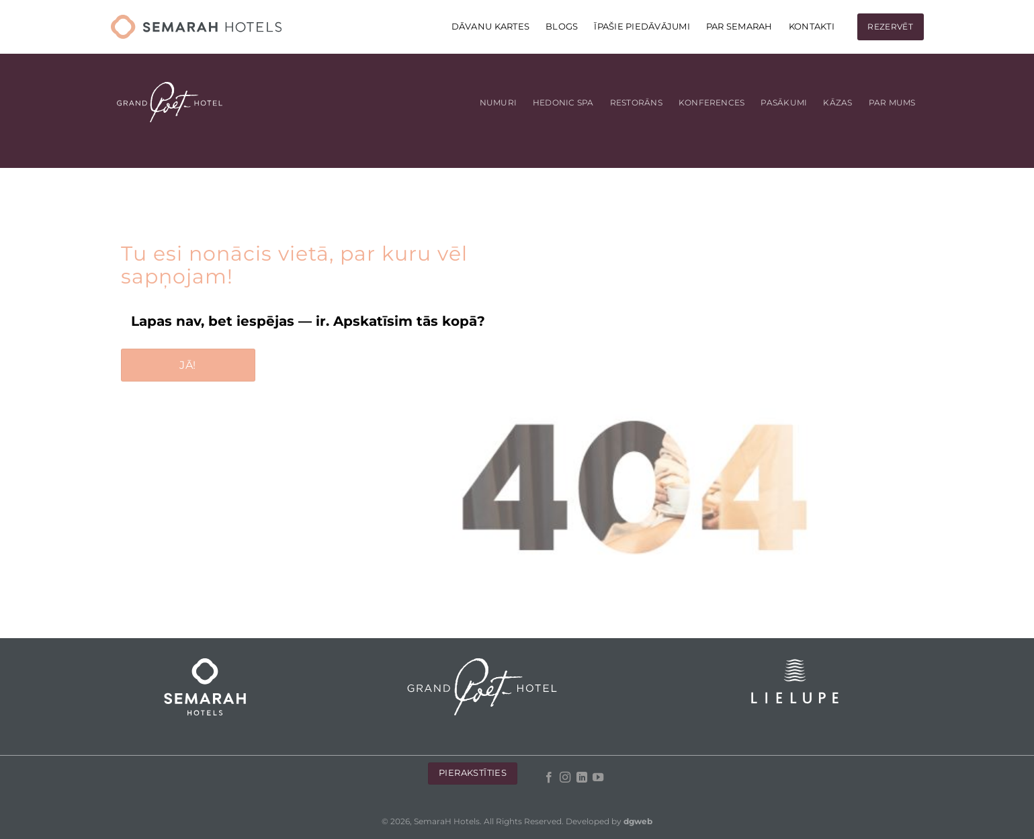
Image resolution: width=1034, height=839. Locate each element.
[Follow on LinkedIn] (581, 778)
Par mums (892, 103)
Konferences (712, 103)
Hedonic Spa (563, 103)
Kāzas (837, 103)
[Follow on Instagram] (565, 778)
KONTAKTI (811, 26)
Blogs (562, 26)
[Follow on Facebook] (549, 778)
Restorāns (636, 103)
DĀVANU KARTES (490, 26)
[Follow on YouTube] (598, 778)
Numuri (498, 103)
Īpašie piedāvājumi (642, 26)
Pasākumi (784, 103)
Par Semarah (739, 26)
